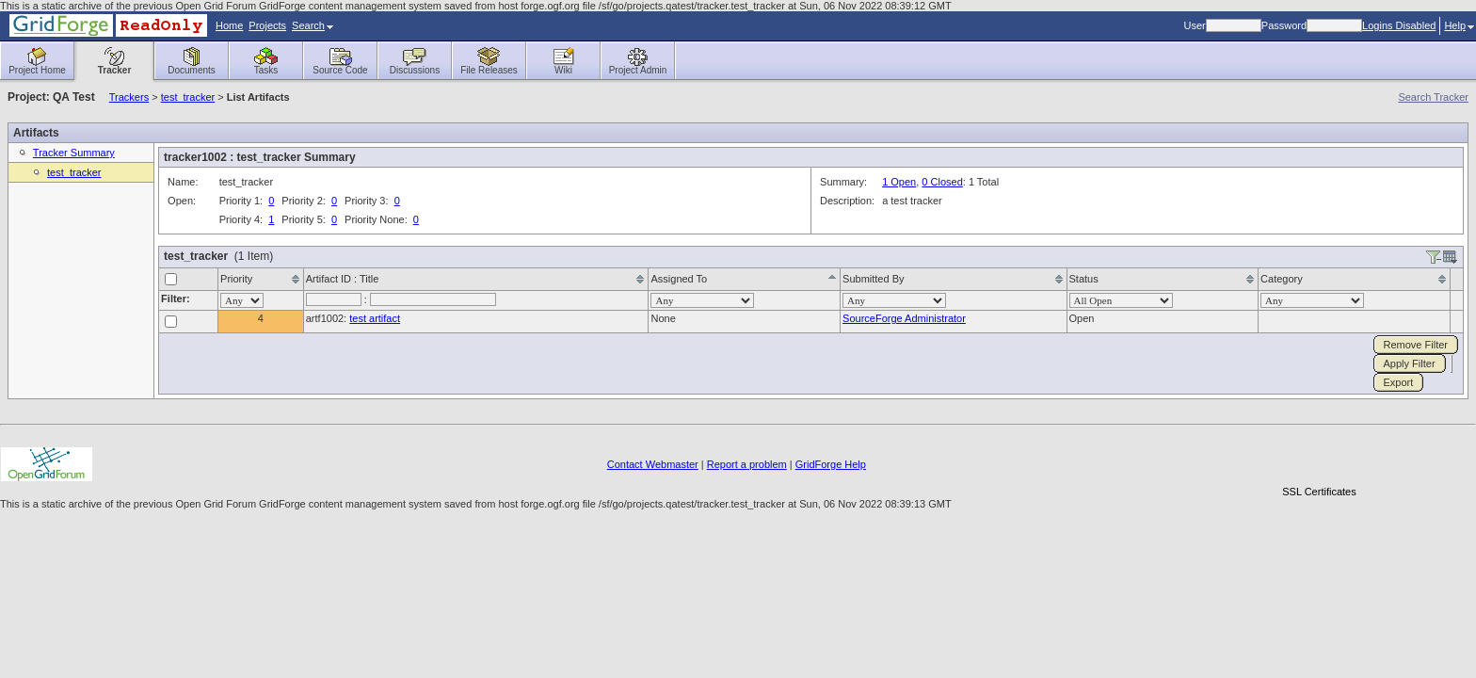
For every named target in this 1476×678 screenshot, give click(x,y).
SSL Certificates (1319, 491)
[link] (1319, 459)
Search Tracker (1433, 97)
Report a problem (747, 464)
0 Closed (942, 181)
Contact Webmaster (652, 464)
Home (229, 25)
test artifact (374, 318)
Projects (267, 25)
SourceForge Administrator (904, 318)
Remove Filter (1416, 344)
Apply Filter (1410, 363)
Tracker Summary (74, 152)
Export (1399, 382)
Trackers (129, 97)
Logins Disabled (1399, 25)
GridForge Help (830, 464)
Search (312, 25)
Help (1459, 25)
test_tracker (188, 97)
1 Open (899, 181)
